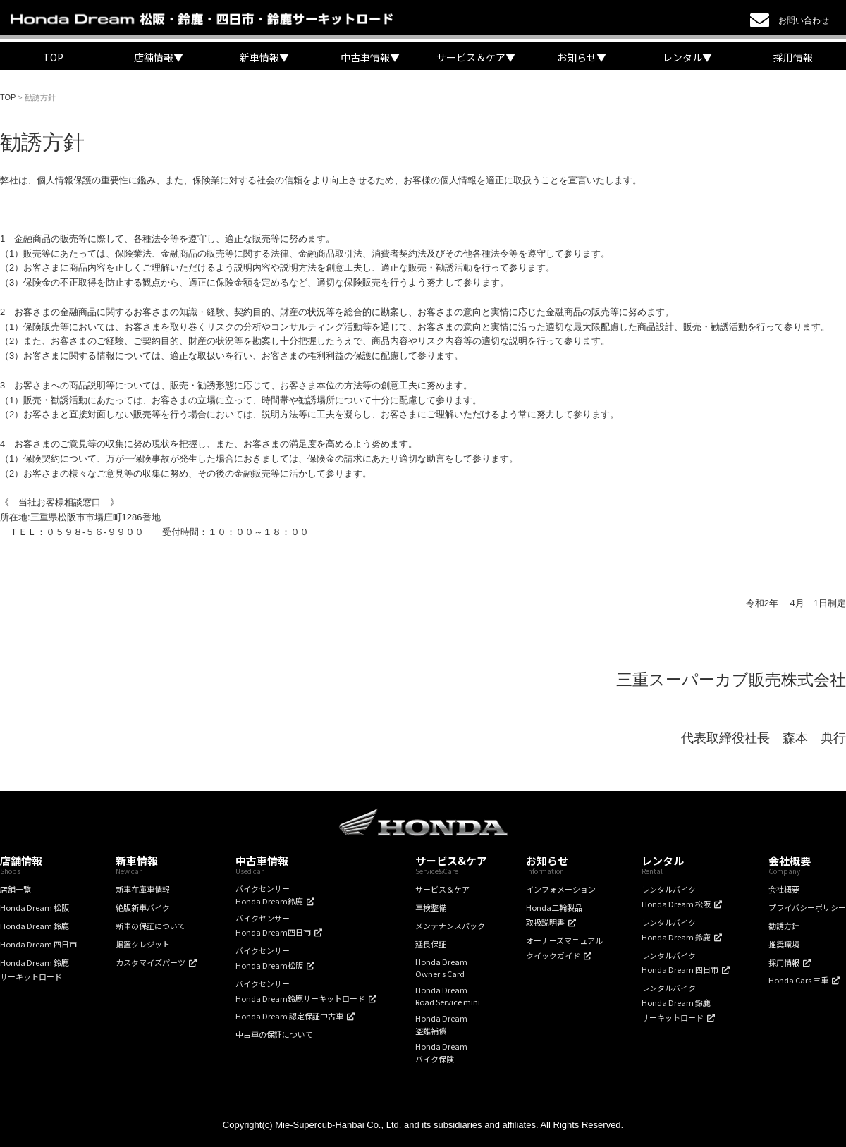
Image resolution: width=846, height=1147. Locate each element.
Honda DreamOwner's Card (441, 968)
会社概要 (783, 889)
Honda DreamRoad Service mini (447, 996)
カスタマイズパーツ (150, 962)
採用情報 (793, 57)
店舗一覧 (15, 889)
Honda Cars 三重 (798, 980)
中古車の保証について (274, 1034)
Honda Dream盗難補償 (441, 1024)
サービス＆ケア (442, 889)
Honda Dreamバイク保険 (441, 1053)
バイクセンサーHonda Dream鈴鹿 (269, 895)
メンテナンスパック (450, 925)
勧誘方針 (783, 925)
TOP (53, 57)
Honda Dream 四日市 (38, 944)
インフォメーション (561, 889)
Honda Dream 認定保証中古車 (289, 1016)
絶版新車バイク (143, 907)
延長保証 (430, 944)
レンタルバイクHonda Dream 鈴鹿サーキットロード (676, 1002)
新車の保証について (150, 925)
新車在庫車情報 (143, 889)
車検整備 (430, 907)
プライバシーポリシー (807, 907)
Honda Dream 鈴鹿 (34, 925)
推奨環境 (783, 944)
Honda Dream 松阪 (34, 907)
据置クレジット (143, 944)
